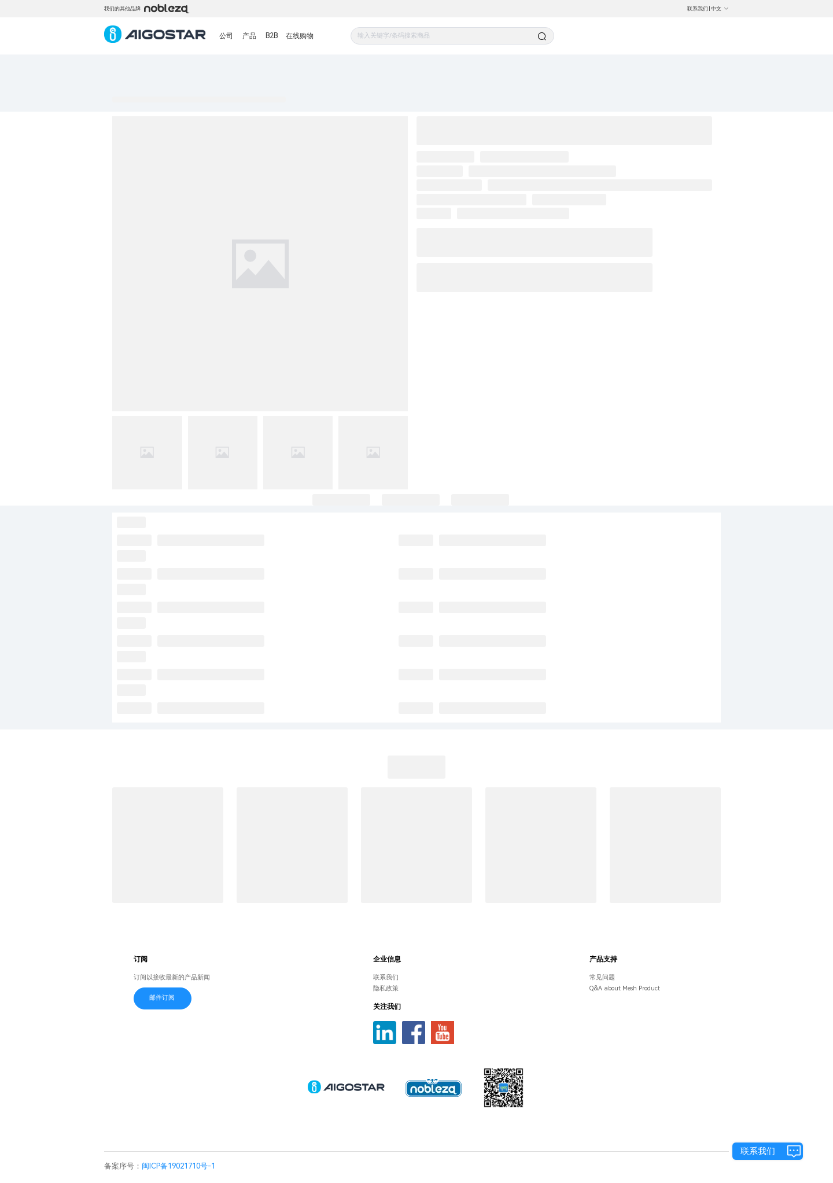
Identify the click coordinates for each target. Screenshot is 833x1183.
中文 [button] (720, 9)
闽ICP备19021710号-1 (178, 1166)
